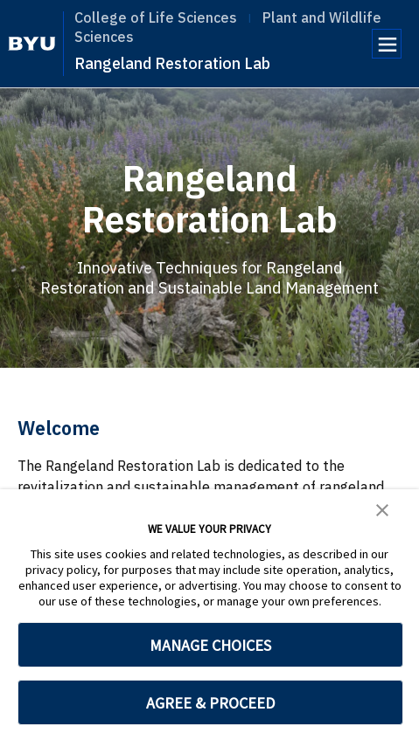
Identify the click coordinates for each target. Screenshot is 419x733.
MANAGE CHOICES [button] (210, 645)
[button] (382, 508)
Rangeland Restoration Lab (172, 63)
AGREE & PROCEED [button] (210, 703)
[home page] (32, 43)
